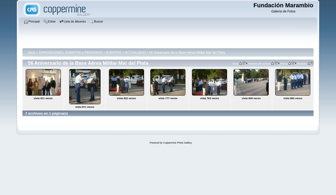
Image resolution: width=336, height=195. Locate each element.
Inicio (31, 52)
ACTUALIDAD (135, 52)
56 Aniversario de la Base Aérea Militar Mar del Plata (187, 52)
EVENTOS (113, 52)
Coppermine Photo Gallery (177, 142)
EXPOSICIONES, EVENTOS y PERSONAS (70, 52)
